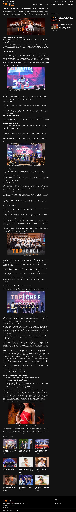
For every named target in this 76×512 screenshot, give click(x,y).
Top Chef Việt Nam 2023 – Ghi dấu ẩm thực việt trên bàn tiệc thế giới (66, 19)
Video (41, 4)
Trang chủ (35, 4)
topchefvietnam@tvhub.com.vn (9, 505)
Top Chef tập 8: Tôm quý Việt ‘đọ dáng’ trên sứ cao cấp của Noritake (9, 470)
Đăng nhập (66, 1)
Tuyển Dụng (70, 4)
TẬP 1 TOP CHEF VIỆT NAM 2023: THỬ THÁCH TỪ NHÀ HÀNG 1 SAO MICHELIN (42, 487)
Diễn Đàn (53, 4)
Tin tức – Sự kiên (61, 4)
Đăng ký (71, 1)
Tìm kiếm (61, 1)
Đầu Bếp (46, 4)
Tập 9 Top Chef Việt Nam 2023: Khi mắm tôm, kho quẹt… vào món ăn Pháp (26, 487)
